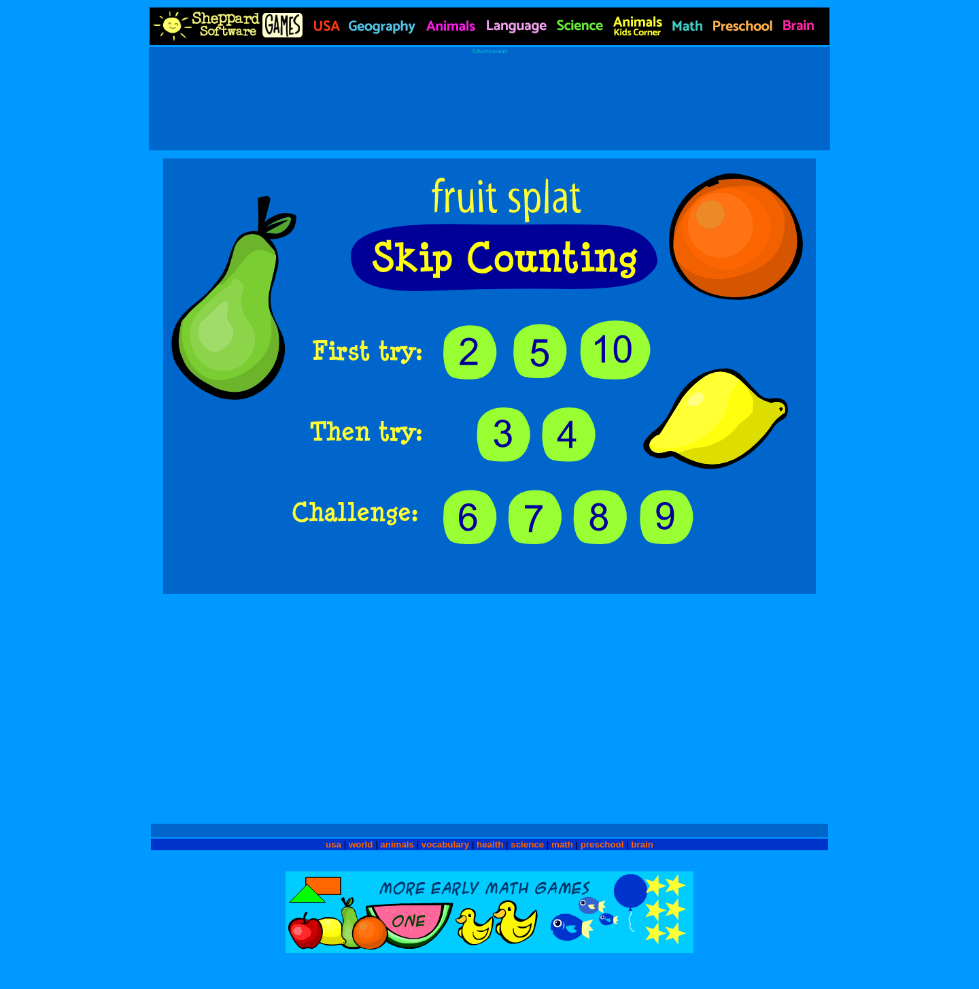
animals (397, 844)
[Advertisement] (489, 96)
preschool (603, 844)
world (361, 844)
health (490, 844)
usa (333, 844)
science (527, 844)
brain (642, 844)
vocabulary (445, 844)
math (562, 844)
